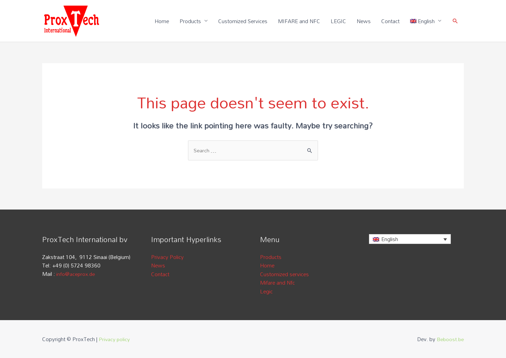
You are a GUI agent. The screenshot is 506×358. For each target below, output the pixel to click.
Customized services (284, 274)
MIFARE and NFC (299, 21)
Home (161, 21)
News (363, 21)
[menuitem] (425, 21)
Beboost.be (450, 338)
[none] (410, 240)
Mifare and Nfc (277, 282)
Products (190, 21)
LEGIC (338, 21)
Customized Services (242, 21)
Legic (266, 291)
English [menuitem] (389, 240)
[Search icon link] (455, 21)
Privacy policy (115, 338)
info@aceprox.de (76, 274)
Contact (390, 21)
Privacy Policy (167, 257)
